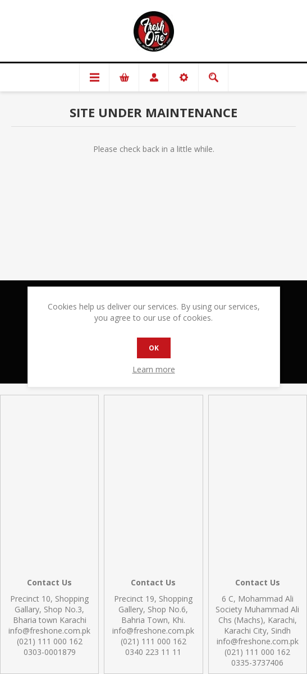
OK (154, 348)
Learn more (153, 369)
